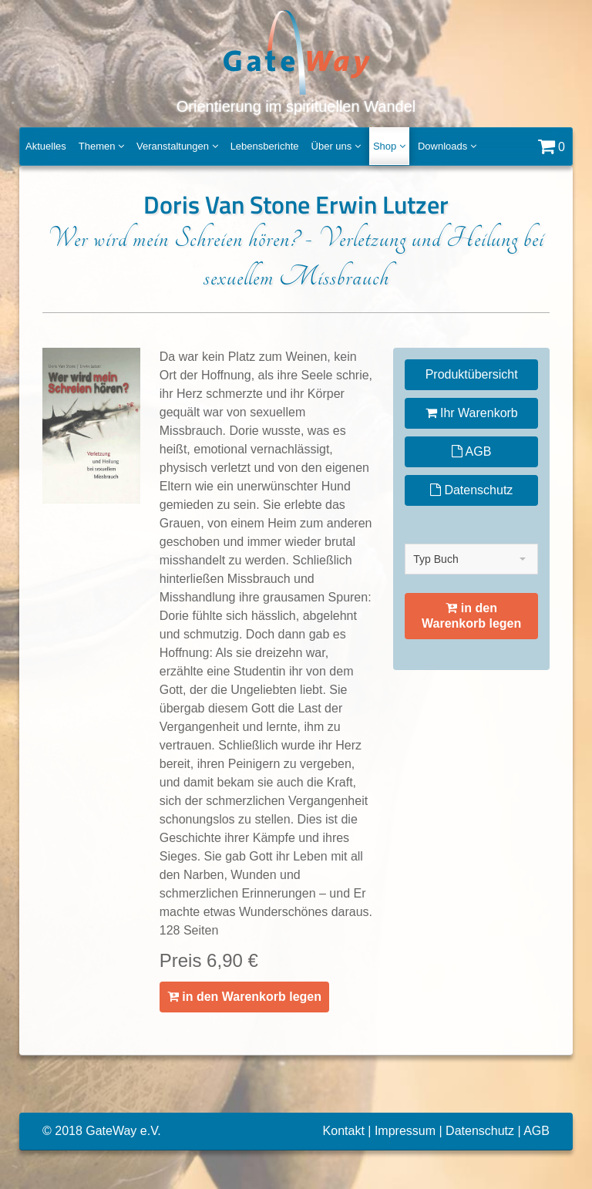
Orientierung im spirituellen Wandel (296, 61)
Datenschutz (471, 490)
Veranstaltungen (177, 146)
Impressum (405, 1130)
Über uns (336, 146)
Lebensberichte (264, 146)
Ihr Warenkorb (472, 412)
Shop (389, 146)
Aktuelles (45, 146)
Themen (101, 146)
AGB (471, 451)
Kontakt (344, 1130)
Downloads (447, 146)
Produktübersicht (472, 374)
